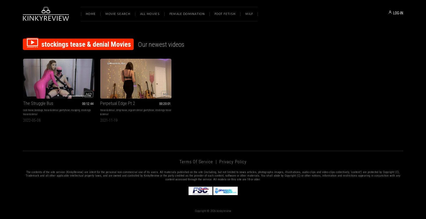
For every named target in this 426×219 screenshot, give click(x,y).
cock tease (28, 110)
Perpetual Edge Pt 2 (117, 103)
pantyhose (65, 110)
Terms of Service (196, 161)
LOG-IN (398, 13)
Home (91, 14)
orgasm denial (135, 110)
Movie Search (117, 14)
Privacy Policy (232, 161)
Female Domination (187, 14)
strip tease (121, 110)
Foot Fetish (225, 14)
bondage (39, 110)
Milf (249, 14)
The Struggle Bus (38, 103)
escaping (75, 110)
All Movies (150, 14)
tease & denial (51, 110)
